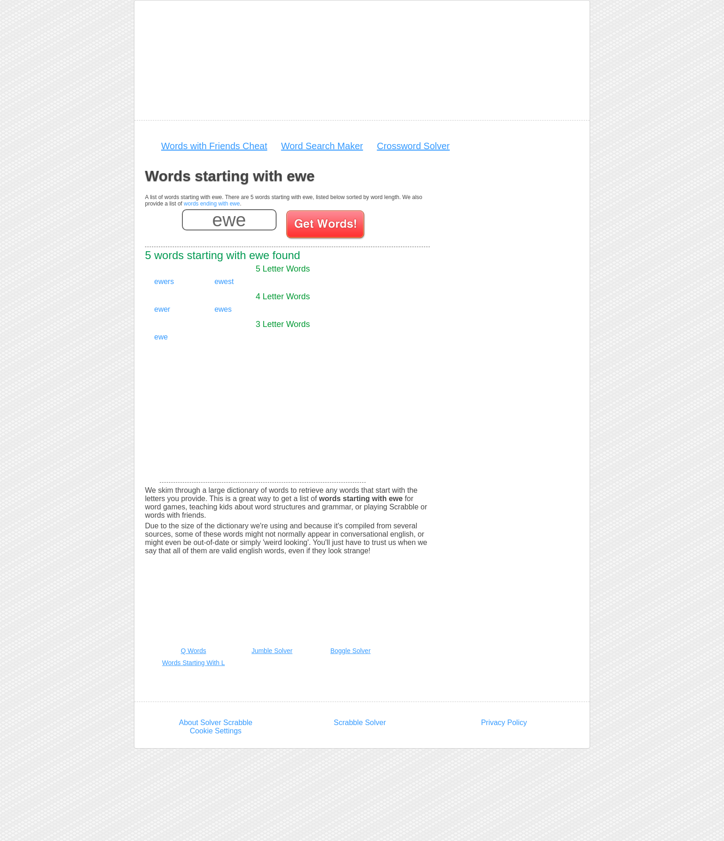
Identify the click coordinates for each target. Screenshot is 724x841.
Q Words (193, 650)
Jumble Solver (272, 650)
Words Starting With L (193, 662)
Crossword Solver (413, 146)
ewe (161, 337)
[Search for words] (326, 225)
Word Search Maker (322, 146)
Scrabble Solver (360, 722)
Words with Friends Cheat (214, 146)
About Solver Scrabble (215, 722)
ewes (222, 309)
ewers (164, 281)
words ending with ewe (212, 203)
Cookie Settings (215, 731)
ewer (162, 309)
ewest (224, 281)
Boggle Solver (350, 650)
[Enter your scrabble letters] (229, 219)
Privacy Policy (504, 722)
